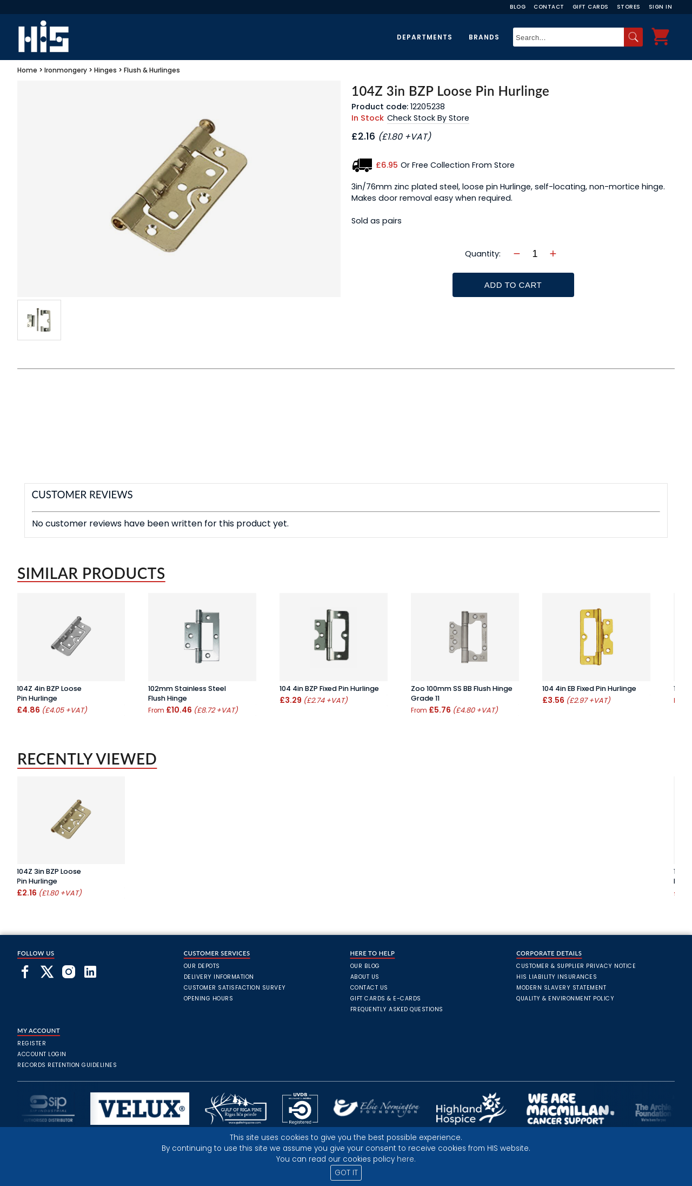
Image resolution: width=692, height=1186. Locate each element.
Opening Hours (209, 998)
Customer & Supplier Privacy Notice (576, 966)
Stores (629, 7)
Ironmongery (65, 70)
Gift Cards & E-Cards (385, 998)
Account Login (41, 1054)
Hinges (105, 70)
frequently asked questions (396, 1009)
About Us (365, 977)
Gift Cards (591, 7)
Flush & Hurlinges (152, 70)
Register (31, 1043)
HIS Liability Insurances (556, 977)
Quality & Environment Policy (565, 998)
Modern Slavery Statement (561, 988)
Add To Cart (513, 284)
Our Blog (365, 966)
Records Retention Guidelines (67, 1065)
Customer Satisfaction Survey (235, 988)
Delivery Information (219, 977)
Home (27, 70)
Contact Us (369, 988)
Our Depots (202, 966)
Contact (549, 7)
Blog (517, 7)
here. (406, 1159)
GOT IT (346, 1173)
